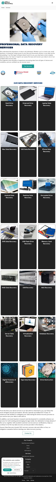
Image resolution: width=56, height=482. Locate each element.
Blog (28, 464)
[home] (8, 2)
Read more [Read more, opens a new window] (13, 467)
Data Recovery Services (28, 456)
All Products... (28, 450)
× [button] (21, 459)
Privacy (23, 480)
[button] (52, 3)
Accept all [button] (7, 469)
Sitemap (32, 480)
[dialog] (12, 466)
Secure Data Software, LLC (10, 476)
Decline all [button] (17, 469)
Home (2, 7)
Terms (27, 480)
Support (28, 467)
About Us (28, 462)
